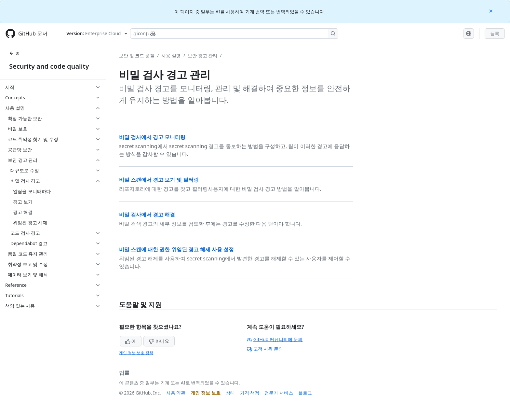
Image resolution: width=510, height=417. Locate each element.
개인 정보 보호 (205, 393)
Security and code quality (49, 66)
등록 (494, 33)
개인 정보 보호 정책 (136, 352)
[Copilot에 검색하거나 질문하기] (234, 33)
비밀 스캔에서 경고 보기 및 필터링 (159, 179)
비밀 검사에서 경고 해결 (147, 214)
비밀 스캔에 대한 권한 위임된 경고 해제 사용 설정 (176, 249)
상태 (230, 393)
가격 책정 (250, 393)
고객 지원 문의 (265, 349)
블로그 (305, 393)
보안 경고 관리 (202, 55)
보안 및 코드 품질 (136, 55)
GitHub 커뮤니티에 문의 (275, 339)
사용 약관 (176, 393)
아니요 (159, 341)
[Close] (491, 10)
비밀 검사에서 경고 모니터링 (152, 137)
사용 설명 (171, 55)
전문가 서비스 (278, 393)
